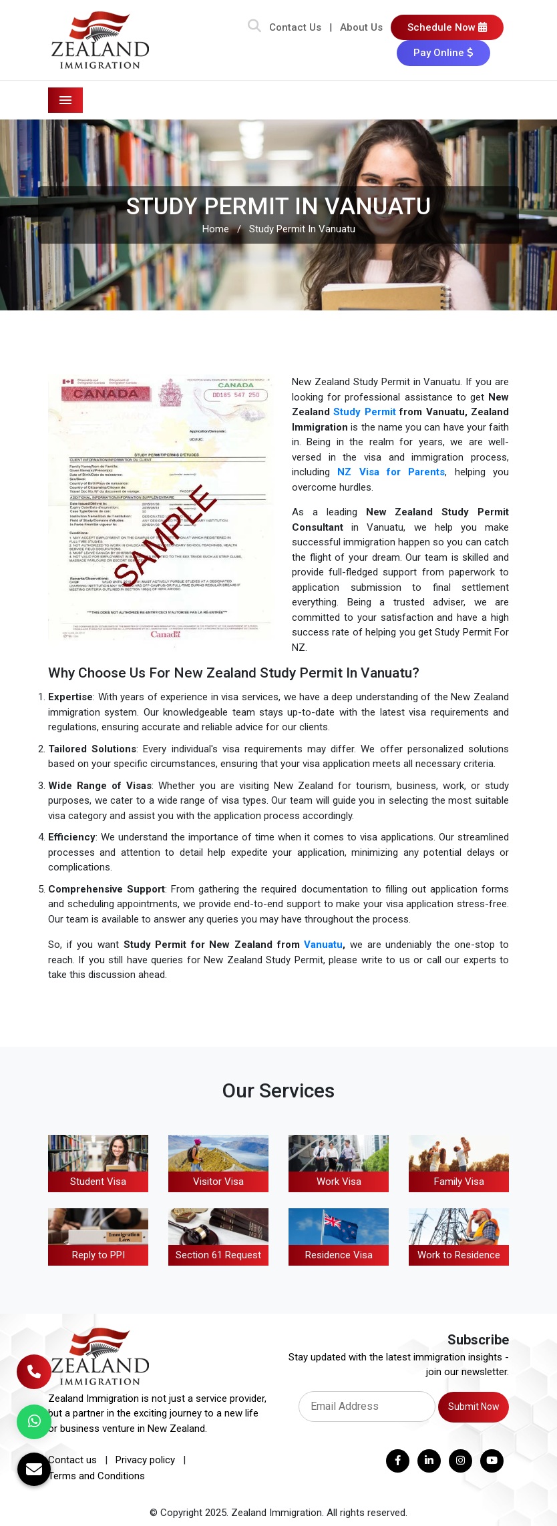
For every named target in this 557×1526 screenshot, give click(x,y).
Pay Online (443, 53)
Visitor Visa (218, 1182)
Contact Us (295, 27)
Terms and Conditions (96, 1476)
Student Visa (98, 1182)
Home (215, 229)
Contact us (72, 1460)
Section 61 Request (218, 1255)
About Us (361, 27)
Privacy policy (145, 1460)
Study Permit (364, 412)
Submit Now (474, 1406)
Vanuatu (323, 945)
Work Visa (339, 1182)
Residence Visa (339, 1255)
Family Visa (459, 1182)
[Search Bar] (254, 27)
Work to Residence (458, 1255)
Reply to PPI (98, 1255)
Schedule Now (447, 27)
